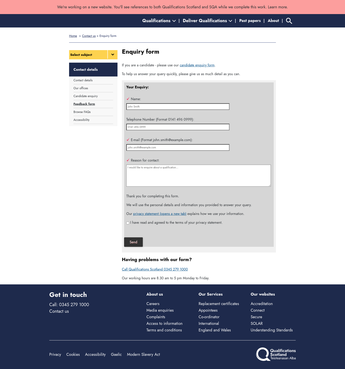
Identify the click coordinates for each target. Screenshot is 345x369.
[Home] (69, 20)
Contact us (89, 36)
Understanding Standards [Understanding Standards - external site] (272, 330)
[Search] (289, 20)
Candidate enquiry (85, 96)
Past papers (250, 21)
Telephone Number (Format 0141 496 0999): (160, 119)
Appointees (207, 310)
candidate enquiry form (197, 65)
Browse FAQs (82, 112)
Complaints (156, 317)
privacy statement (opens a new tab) (159, 213)
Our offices (80, 88)
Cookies (73, 354)
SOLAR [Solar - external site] (257, 323)
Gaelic (116, 354)
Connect (257, 310)
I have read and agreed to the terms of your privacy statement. (176, 222)
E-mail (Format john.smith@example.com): (159, 139)
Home (73, 36)
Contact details (83, 80)
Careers (153, 304)
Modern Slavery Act (143, 354)
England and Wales (214, 330)
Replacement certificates (218, 304)
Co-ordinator (208, 317)
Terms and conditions (164, 330)
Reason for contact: (142, 160)
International (208, 323)
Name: (133, 99)
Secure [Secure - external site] (256, 317)
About (273, 21)
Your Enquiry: (137, 87)
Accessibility (81, 120)
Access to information (165, 323)
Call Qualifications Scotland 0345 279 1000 (155, 269)
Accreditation (262, 304)
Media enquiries (160, 310)
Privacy (55, 354)
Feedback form (84, 104)
